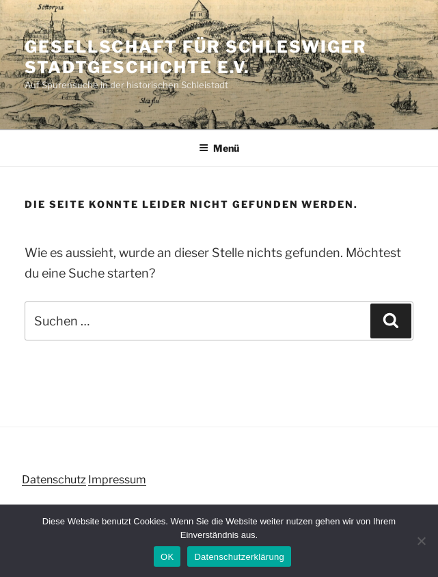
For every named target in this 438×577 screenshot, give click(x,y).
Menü (219, 148)
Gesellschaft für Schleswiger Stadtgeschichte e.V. (196, 57)
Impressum (117, 479)
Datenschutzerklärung (239, 557)
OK (167, 557)
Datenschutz (54, 479)
